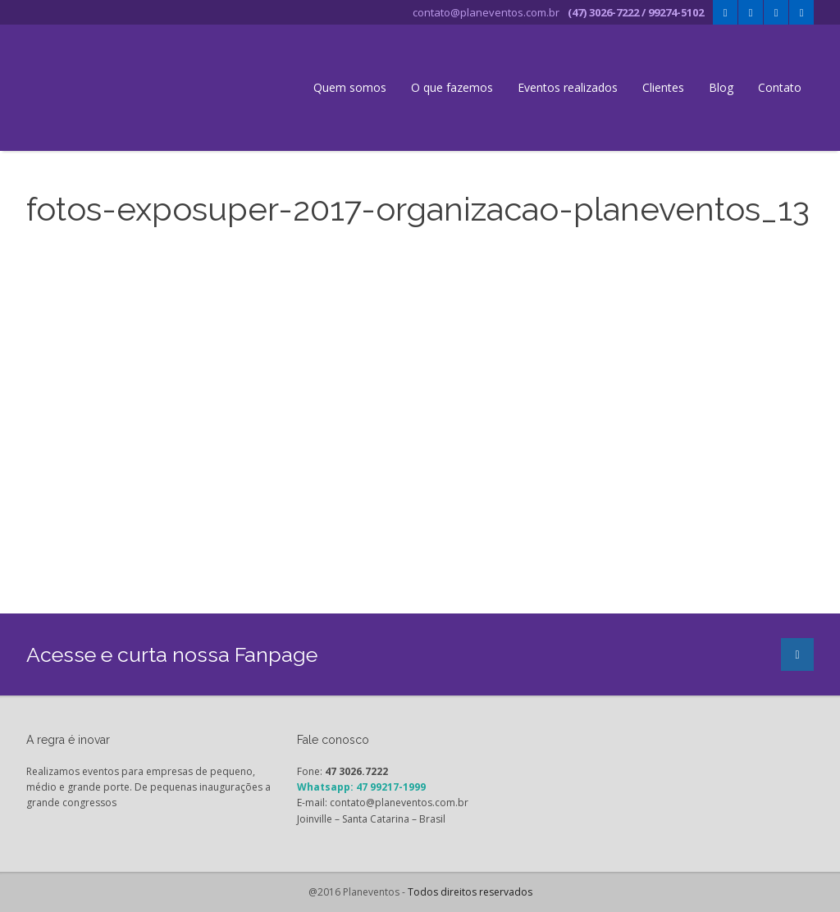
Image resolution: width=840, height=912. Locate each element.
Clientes (663, 87)
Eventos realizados (568, 87)
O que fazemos (452, 87)
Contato (779, 87)
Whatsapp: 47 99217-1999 (361, 787)
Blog (721, 87)
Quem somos (349, 87)
